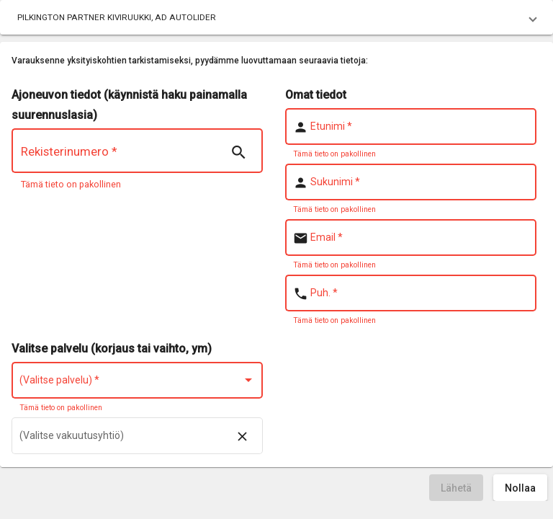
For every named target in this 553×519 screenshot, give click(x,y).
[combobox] (137, 383)
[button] (276, 17)
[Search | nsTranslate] (238, 153)
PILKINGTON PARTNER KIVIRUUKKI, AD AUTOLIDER (116, 17)
